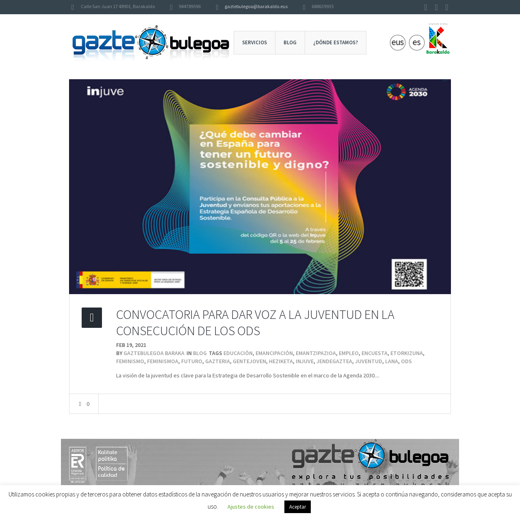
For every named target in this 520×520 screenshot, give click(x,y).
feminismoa (162, 361)
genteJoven (249, 361)
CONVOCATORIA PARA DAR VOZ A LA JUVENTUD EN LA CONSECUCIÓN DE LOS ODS (255, 322)
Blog (200, 353)
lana (391, 361)
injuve (305, 361)
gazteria (217, 361)
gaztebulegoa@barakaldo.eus (256, 6)
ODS (406, 361)
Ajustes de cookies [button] (251, 506)
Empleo (349, 353)
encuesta (375, 353)
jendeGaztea (334, 361)
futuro (191, 361)
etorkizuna (406, 353)
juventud (368, 361)
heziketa (281, 361)
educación (238, 353)
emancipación (274, 353)
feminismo (130, 361)
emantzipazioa (316, 353)
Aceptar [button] (297, 506)
